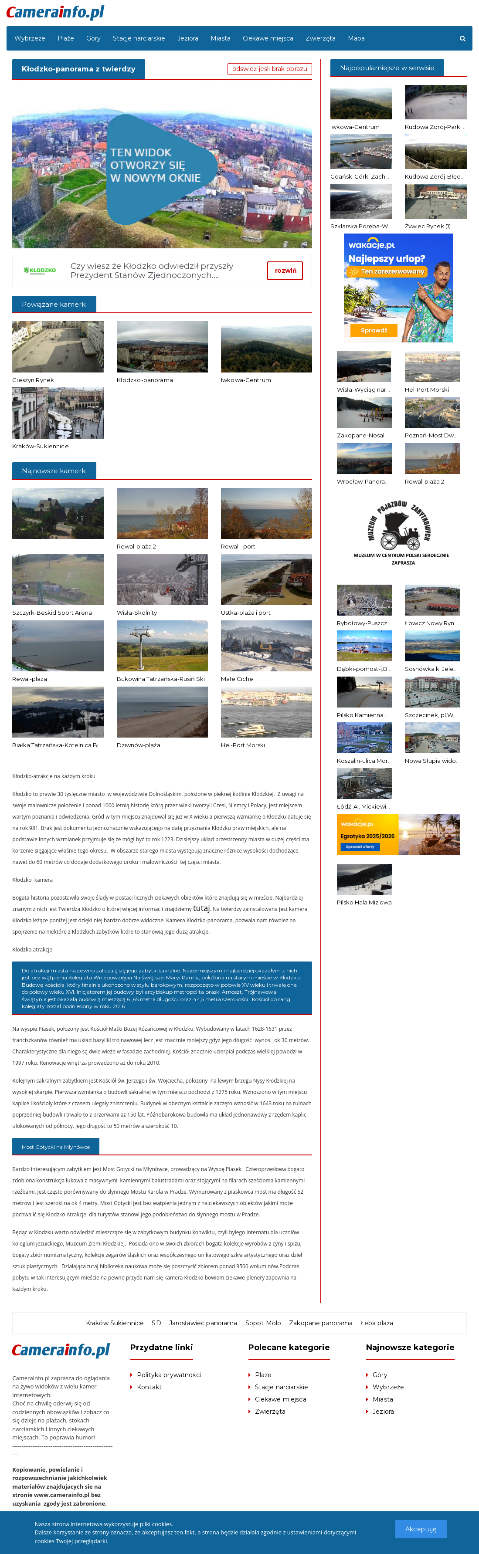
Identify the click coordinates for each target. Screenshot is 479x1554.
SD (157, 1323)
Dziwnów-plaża (138, 744)
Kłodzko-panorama (144, 379)
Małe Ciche (237, 678)
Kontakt (149, 1387)
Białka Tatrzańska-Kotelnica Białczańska (69, 744)
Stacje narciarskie (139, 38)
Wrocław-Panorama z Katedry (379, 481)
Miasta (221, 38)
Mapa (356, 38)
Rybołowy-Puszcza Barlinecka (379, 623)
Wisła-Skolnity (137, 612)
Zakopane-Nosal (360, 435)
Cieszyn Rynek (32, 379)
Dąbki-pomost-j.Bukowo (372, 668)
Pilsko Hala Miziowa (364, 902)
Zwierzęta (321, 38)
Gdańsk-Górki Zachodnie (366, 176)
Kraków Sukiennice (116, 1323)
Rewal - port (238, 546)
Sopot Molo (262, 1323)
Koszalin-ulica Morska (367, 760)
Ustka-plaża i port (246, 612)
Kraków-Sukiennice (40, 446)
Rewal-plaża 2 (136, 546)
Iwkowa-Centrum (245, 379)
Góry (93, 38)
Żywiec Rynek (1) (428, 226)
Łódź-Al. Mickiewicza (366, 806)
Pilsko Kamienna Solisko (371, 714)
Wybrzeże (29, 38)
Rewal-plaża (29, 678)
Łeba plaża (375, 1323)
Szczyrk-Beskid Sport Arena (52, 612)
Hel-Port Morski (243, 744)
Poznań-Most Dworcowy (440, 435)
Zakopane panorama (319, 1323)
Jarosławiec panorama (203, 1323)
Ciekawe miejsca (268, 38)
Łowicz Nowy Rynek (433, 623)
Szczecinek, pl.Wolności (439, 714)
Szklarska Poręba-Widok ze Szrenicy (382, 226)
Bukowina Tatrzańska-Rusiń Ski (161, 678)
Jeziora (187, 38)
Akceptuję (421, 1529)
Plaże (66, 38)
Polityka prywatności (168, 1375)
